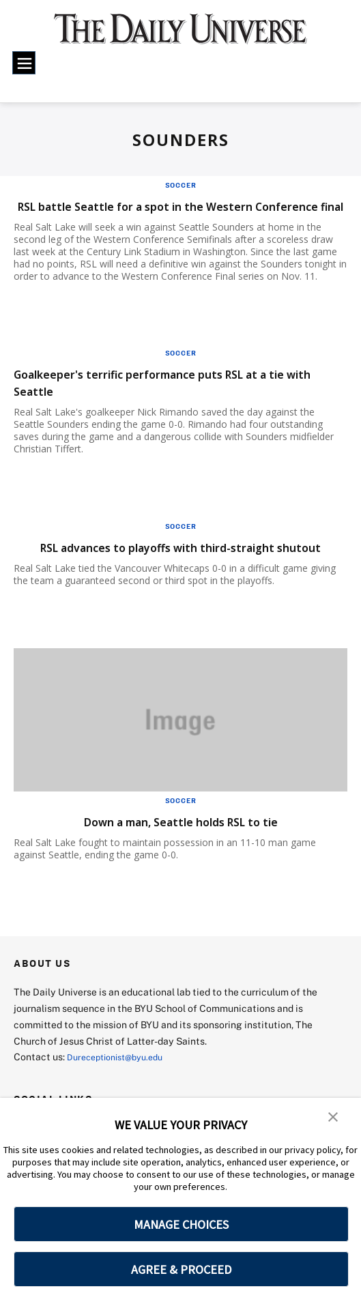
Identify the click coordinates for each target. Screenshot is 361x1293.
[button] (333, 1117)
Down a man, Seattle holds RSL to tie (181, 855)
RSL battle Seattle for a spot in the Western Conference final (161, 214)
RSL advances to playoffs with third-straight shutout (163, 572)
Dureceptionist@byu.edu (122, 1090)
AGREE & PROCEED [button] (181, 1269)
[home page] (180, 35)
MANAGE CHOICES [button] (181, 1224)
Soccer (181, 185)
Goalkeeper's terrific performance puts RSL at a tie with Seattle (175, 399)
